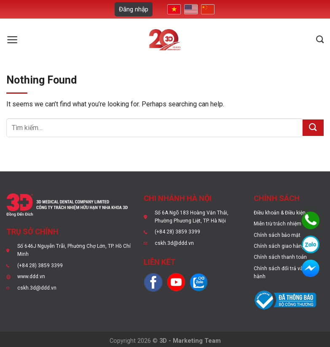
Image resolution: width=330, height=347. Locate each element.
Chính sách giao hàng (279, 246)
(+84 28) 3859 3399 (40, 265)
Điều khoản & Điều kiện (280, 213)
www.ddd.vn (31, 276)
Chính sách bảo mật (277, 235)
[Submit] (313, 127)
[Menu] (12, 39)
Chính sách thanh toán (280, 257)
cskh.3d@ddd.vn (36, 288)
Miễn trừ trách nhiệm (277, 224)
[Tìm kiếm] (320, 40)
